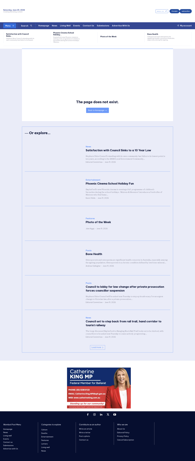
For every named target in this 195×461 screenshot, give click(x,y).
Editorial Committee (94, 162)
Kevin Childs (90, 198)
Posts (89, 250)
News (88, 146)
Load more (98, 347)
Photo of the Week (108, 37)
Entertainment (93, 180)
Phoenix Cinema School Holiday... (63, 34)
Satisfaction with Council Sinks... (17, 35)
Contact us (83, 440)
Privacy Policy (123, 436)
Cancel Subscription (125, 440)
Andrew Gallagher (93, 266)
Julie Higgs (90, 228)
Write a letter (84, 433)
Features (90, 218)
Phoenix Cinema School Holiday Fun (110, 183)
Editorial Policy (123, 433)
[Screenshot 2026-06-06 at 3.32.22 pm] (99, 408)
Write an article (85, 429)
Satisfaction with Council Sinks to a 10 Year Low (118, 150)
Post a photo (84, 436)
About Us (121, 429)
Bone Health (152, 34)
